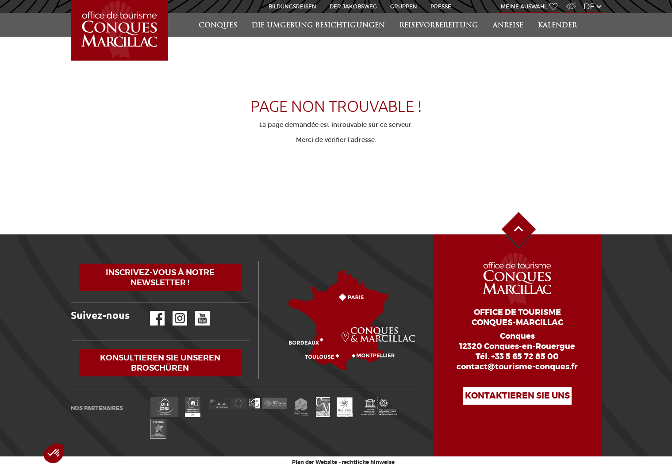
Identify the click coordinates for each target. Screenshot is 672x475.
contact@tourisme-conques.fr (517, 366)
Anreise (508, 26)
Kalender (557, 26)
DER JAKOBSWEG (353, 6)
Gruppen (403, 6)
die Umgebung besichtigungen (318, 26)
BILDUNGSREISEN (292, 6)
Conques (218, 26)
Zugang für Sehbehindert (570, 1)
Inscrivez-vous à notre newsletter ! (160, 277)
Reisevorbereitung (438, 26)
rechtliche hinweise (368, 462)
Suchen (593, 13)
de (589, 6)
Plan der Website (314, 462)
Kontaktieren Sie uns (517, 395)
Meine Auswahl (524, 6)
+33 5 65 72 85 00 (525, 356)
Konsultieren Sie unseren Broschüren (160, 362)
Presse (440, 6)
